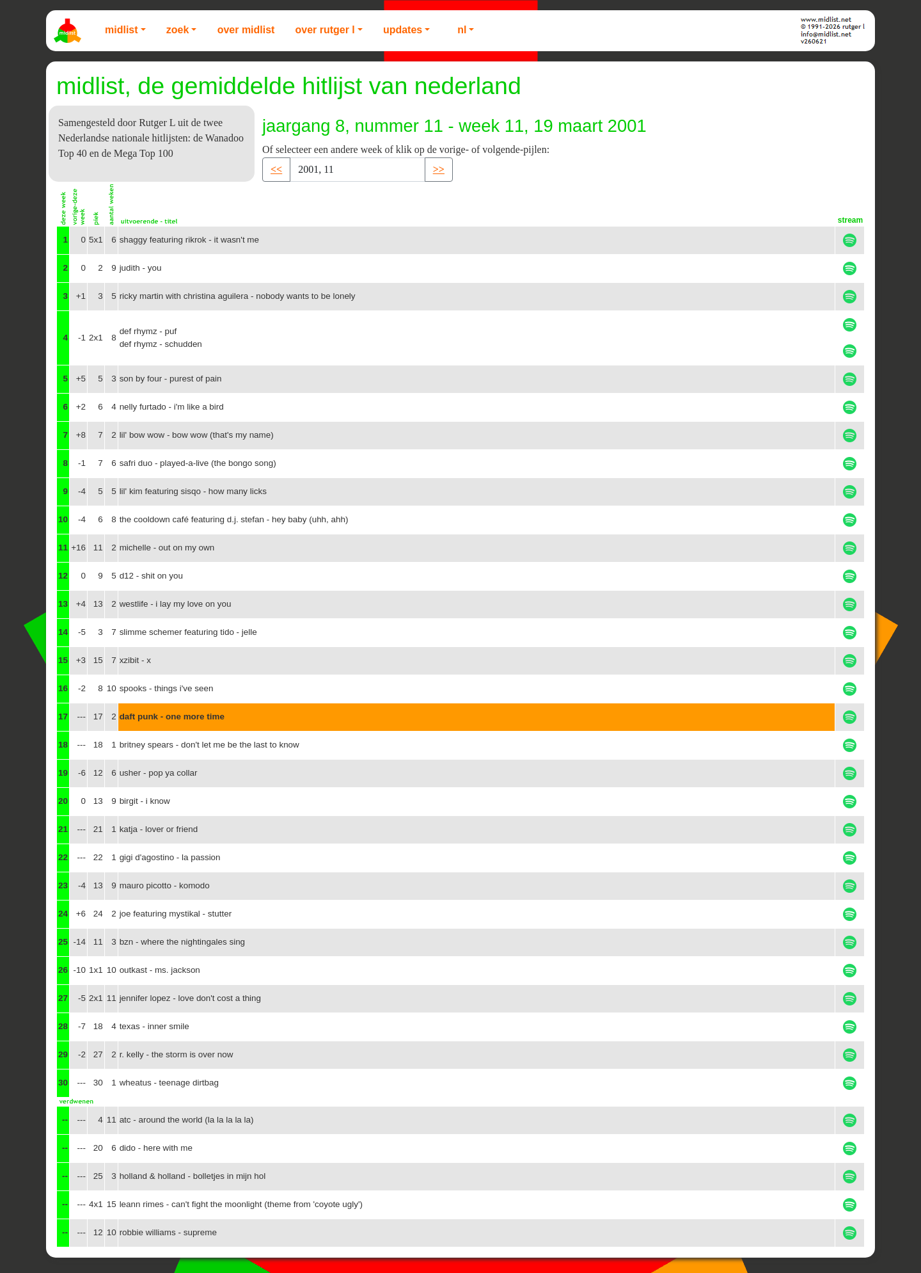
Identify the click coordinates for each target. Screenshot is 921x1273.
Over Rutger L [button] (324, 29)
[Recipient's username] (357, 169)
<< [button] (276, 169)
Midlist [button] (121, 29)
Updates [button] (402, 29)
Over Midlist (246, 29)
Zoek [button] (177, 29)
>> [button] (439, 169)
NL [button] (461, 29)
